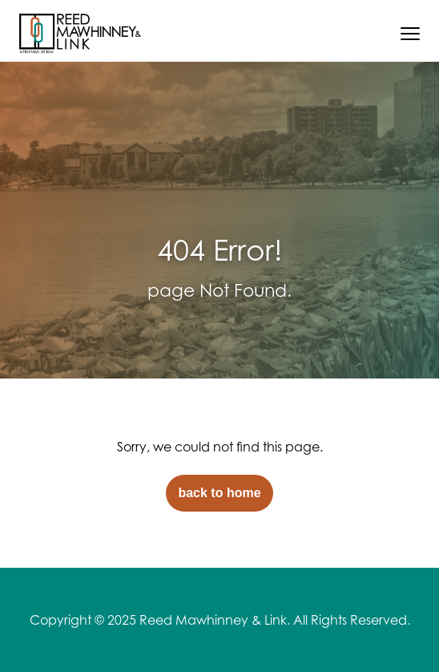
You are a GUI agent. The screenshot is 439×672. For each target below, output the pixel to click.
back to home (219, 493)
